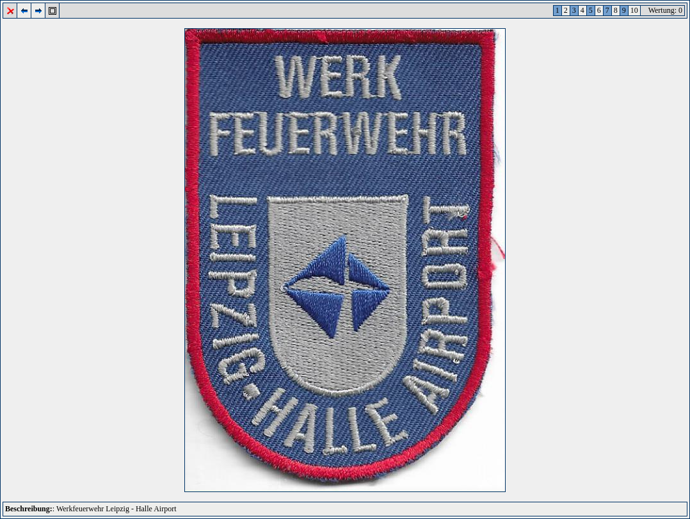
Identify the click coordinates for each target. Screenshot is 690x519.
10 (634, 10)
